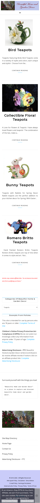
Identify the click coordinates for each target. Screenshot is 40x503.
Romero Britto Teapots (20, 240)
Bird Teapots (20, 50)
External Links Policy (10, 486)
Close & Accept (27, 501)
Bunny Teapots (20, 185)
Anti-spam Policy (12, 481)
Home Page (6, 443)
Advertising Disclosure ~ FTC (13, 459)
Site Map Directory (9, 438)
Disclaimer (21, 481)
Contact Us (6, 449)
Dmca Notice (30, 481)
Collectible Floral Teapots (20, 117)
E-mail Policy (13, 483)
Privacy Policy (7, 454)
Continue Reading (20, 70)
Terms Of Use (32, 486)
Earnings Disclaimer (24, 483)
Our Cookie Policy (10, 501)
